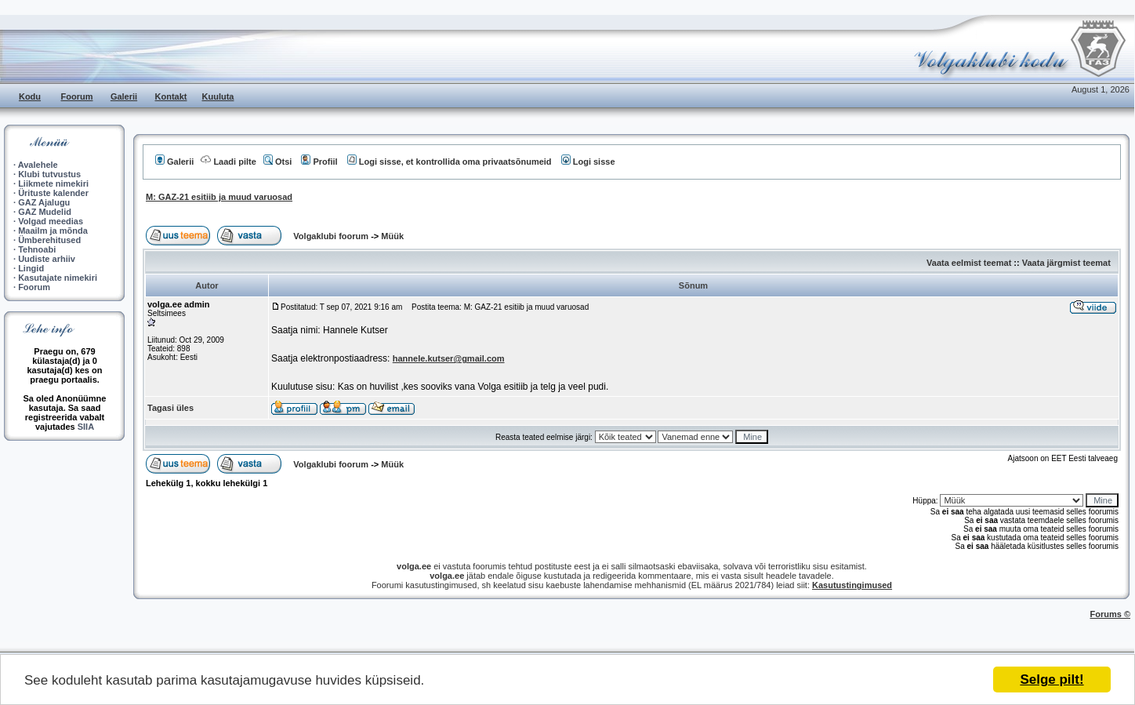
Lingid (31, 268)
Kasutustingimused (852, 585)
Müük (392, 236)
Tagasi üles (170, 407)
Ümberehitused (49, 240)
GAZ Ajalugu (44, 202)
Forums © (1110, 614)
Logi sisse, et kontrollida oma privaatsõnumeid (449, 161)
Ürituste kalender (53, 193)
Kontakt (171, 96)
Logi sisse (588, 161)
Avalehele (38, 164)
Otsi (277, 161)
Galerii (124, 96)
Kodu (30, 96)
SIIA (86, 426)
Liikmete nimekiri (53, 183)
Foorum (77, 96)
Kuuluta (218, 96)
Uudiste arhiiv (46, 258)
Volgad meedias (50, 221)
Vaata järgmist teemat (1066, 262)
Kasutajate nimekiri (57, 277)
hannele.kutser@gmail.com (449, 358)
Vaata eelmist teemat (968, 262)
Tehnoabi (37, 249)
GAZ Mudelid (44, 211)
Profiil (319, 161)
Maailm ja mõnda (53, 230)
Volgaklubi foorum (332, 236)
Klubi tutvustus (49, 174)
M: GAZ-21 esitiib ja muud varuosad (219, 197)
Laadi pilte (228, 161)
